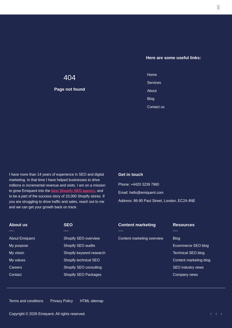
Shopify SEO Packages (82, 275)
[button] (218, 7)
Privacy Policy (61, 301)
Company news (185, 275)
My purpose (18, 246)
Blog (176, 238)
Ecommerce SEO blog (191, 246)
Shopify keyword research (84, 253)
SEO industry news (188, 267)
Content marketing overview (140, 238)
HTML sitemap (91, 301)
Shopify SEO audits (79, 246)
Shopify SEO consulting (83, 267)
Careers (15, 267)
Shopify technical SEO (82, 260)
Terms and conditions (26, 301)
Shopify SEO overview (82, 238)
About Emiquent (22, 238)
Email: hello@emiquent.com (140, 192)
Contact (15, 275)
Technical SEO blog (189, 253)
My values (17, 260)
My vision (16, 253)
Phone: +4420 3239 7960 (138, 184)
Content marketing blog (191, 260)
